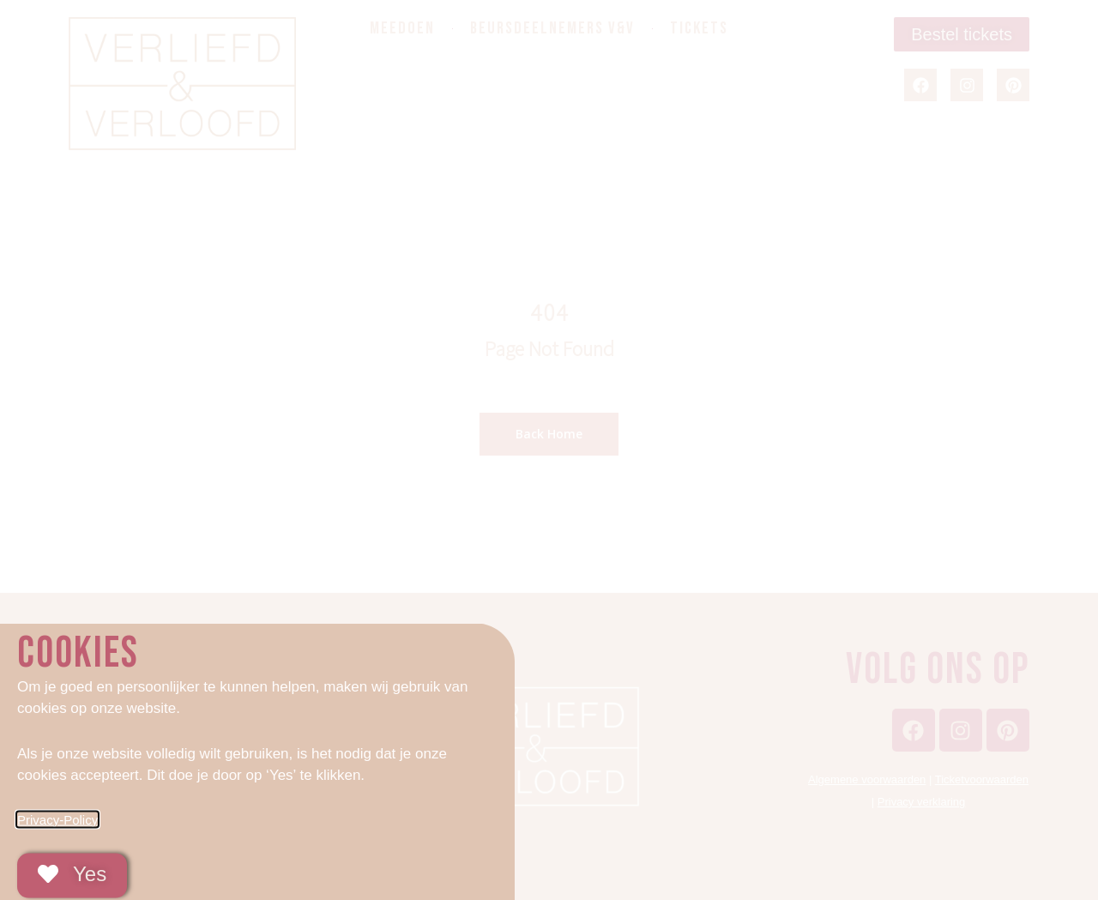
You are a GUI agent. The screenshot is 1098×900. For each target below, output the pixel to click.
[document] (549, 450)
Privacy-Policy (57, 828)
